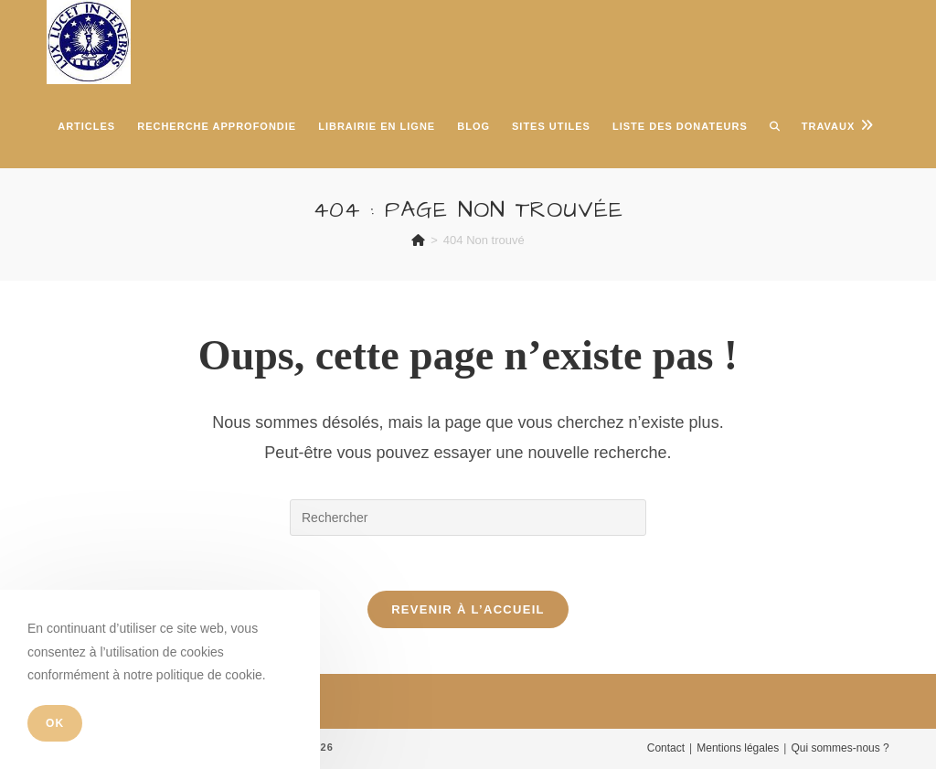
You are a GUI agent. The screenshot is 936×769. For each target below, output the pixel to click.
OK (55, 723)
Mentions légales (738, 748)
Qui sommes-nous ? (839, 748)
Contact (666, 748)
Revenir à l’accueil (468, 609)
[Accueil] (418, 240)
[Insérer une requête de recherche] (468, 517)
